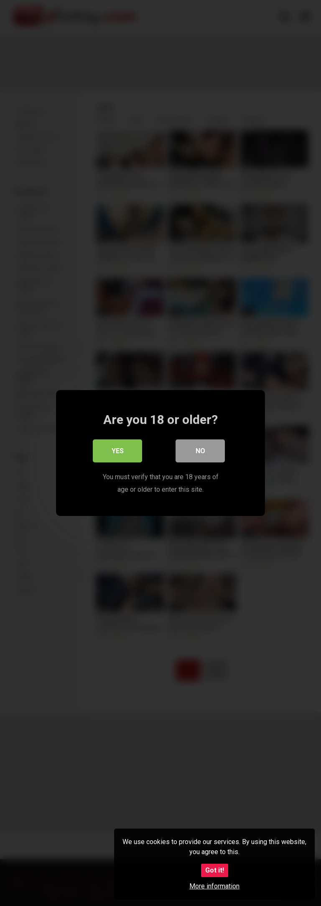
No (200, 451)
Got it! (214, 870)
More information (214, 886)
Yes (118, 451)
